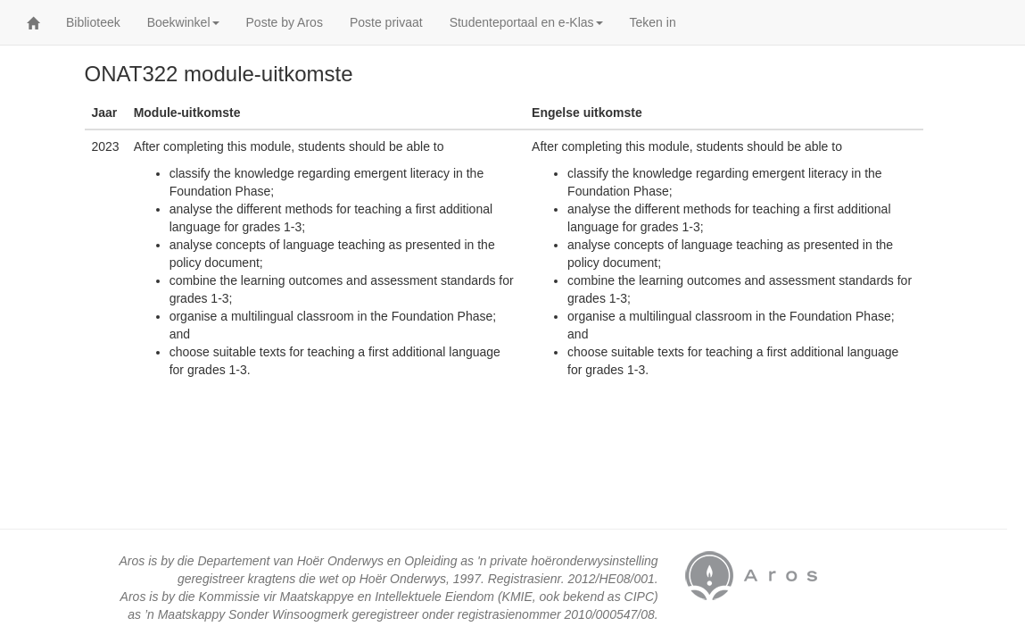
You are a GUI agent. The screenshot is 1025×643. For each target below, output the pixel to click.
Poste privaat (386, 22)
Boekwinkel (183, 22)
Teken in (653, 22)
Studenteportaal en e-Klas (526, 22)
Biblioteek (93, 22)
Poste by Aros (284, 22)
